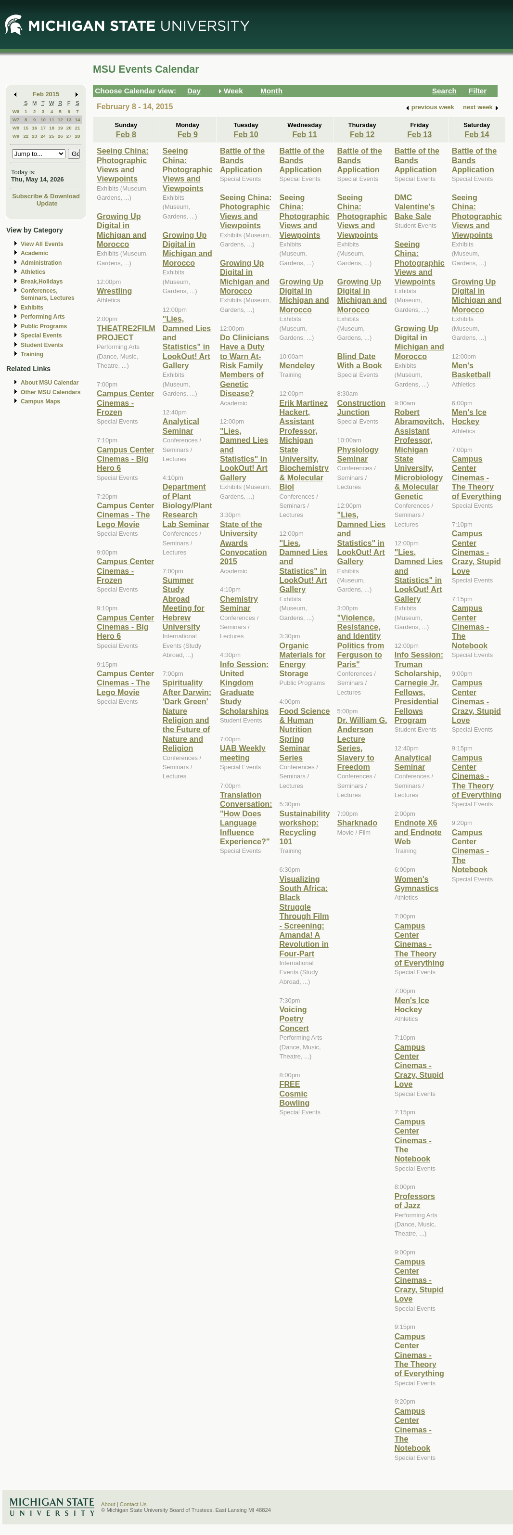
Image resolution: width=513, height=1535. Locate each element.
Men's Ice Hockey (412, 1005)
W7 (16, 119)
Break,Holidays (42, 281)
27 (69, 136)
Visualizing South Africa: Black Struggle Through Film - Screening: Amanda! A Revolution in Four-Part (304, 916)
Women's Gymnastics (417, 883)
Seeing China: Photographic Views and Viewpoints (123, 164)
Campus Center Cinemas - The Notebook (413, 1140)
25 (51, 136)
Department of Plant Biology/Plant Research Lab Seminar (187, 505)
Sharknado (357, 822)
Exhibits (32, 307)
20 (69, 127)
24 (43, 136)
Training (32, 354)
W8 (16, 127)
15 (25, 127)
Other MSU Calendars (51, 392)
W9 (16, 136)
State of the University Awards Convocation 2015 (243, 543)
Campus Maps (40, 401)
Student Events (42, 345)
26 (60, 136)
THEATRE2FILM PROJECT (126, 333)
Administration (41, 262)
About (108, 1504)
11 (51, 119)
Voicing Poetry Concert (294, 1018)
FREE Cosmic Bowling (295, 1093)
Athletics (33, 272)
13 (69, 119)
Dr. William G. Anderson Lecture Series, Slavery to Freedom (362, 743)
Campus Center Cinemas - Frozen (125, 402)
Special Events (41, 335)
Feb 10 (246, 134)
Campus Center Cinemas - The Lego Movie (125, 515)
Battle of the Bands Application (242, 160)
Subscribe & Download (46, 196)
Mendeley (297, 365)
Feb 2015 (46, 94)
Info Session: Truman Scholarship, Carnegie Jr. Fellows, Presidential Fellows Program (419, 687)
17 (43, 127)
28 (77, 136)
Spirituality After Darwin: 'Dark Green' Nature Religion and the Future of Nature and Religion (187, 715)
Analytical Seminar (181, 426)
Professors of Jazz (415, 1201)
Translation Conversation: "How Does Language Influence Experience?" (246, 818)
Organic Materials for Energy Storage (303, 659)
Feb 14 (476, 134)
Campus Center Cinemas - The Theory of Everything (419, 944)
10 (43, 119)
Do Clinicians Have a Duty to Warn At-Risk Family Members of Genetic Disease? (244, 365)
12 (60, 119)
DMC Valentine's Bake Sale (415, 206)
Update (47, 203)
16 (34, 127)
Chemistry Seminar (239, 603)
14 (77, 119)
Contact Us (133, 1504)
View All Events (42, 244)
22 (25, 136)
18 (51, 127)
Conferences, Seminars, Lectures (48, 294)
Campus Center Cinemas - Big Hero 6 (125, 459)
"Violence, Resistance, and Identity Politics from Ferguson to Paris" (361, 641)
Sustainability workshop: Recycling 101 (305, 827)
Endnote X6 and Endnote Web (418, 832)
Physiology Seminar (358, 454)
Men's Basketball (471, 370)
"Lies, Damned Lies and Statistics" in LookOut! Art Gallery (187, 342)
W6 (16, 111)
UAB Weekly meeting (243, 752)
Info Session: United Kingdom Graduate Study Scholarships (244, 687)
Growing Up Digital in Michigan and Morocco (121, 230)
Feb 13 (419, 134)
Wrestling (114, 290)
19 (60, 127)
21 (77, 127)
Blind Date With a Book (359, 361)
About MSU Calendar (49, 382)
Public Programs (44, 326)
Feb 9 (188, 134)
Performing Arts (43, 316)
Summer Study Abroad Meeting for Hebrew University (184, 603)
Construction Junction (361, 407)
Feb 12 (362, 134)
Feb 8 (126, 134)
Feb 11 (304, 134)
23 (34, 136)
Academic (34, 253)
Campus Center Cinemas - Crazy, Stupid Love (419, 1066)
